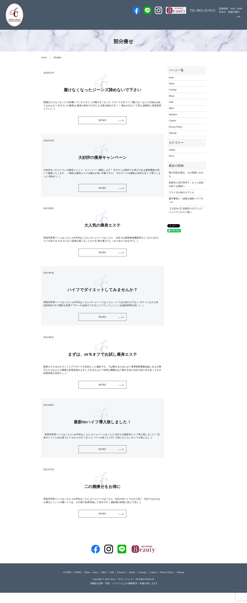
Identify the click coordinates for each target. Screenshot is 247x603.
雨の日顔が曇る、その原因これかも (186, 174)
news (95, 582)
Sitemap (172, 133)
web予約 (139, 20)
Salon (163, 20)
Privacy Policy (175, 127)
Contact (228, 20)
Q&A (175, 20)
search (239, 20)
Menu (187, 20)
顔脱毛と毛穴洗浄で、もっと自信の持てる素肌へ (186, 184)
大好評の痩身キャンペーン (102, 159)
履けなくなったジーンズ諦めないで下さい (102, 90)
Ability (172, 150)
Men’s (126, 20)
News (171, 156)
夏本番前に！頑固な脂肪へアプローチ (186, 200)
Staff (152, 20)
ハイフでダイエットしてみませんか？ (102, 294)
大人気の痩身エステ (102, 228)
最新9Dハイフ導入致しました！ (102, 429)
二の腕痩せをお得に (102, 495)
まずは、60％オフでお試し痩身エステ (102, 360)
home (171, 77)
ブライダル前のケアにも (181, 192)
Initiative (200, 20)
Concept (215, 20)
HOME (44, 57)
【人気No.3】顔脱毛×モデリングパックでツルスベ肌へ (185, 210)
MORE (102, 121)
